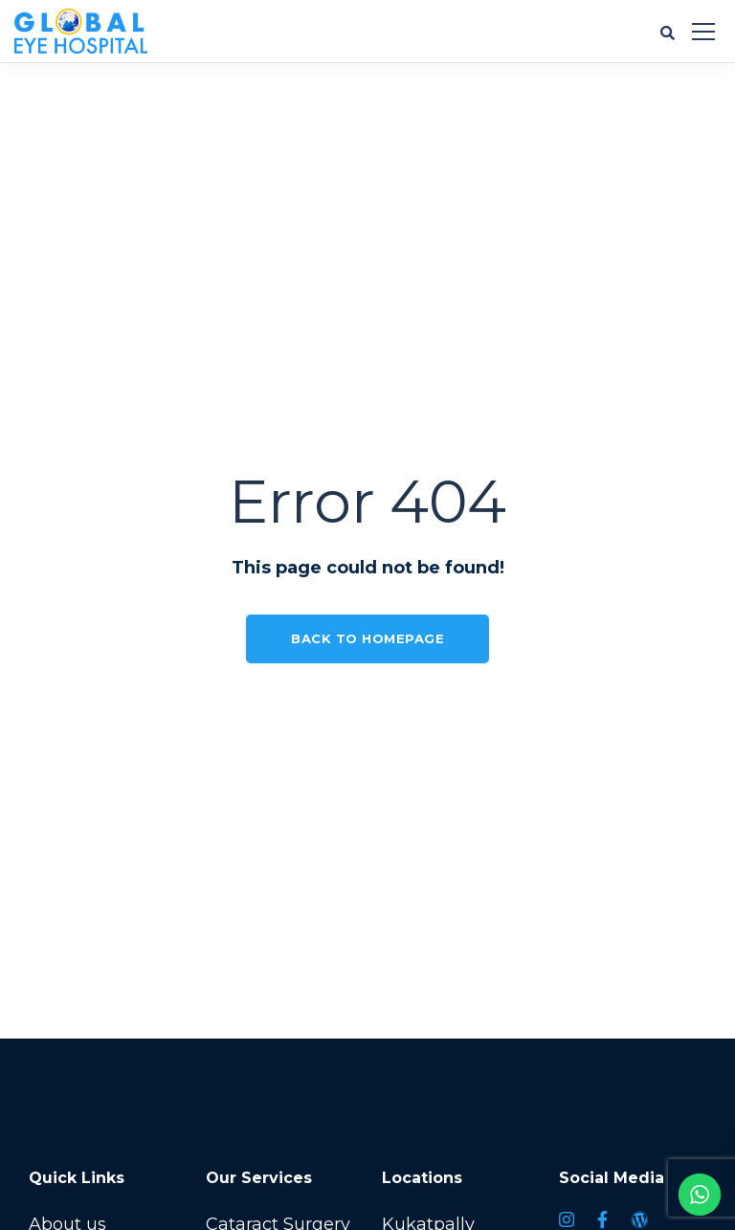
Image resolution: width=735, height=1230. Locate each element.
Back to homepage (367, 638)
